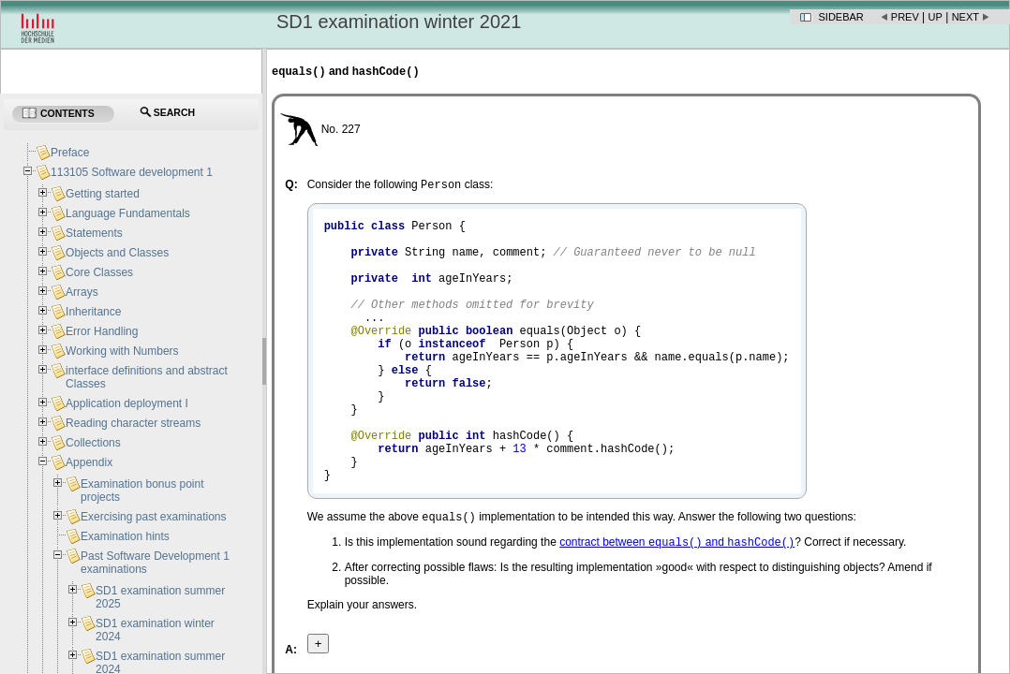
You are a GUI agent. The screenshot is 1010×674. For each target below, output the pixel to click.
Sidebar (841, 16)
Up (935, 16)
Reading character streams (133, 423)
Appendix (89, 462)
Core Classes (99, 272)
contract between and (677, 605)
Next (965, 16)
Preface (70, 152)
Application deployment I (127, 403)
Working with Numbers (122, 351)
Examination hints (125, 536)
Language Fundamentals (128, 213)
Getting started (103, 193)
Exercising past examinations (153, 516)
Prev (905, 16)
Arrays (82, 292)
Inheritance (93, 311)
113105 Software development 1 (132, 172)
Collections (93, 442)
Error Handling (102, 331)
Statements (94, 233)
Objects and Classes (117, 252)
